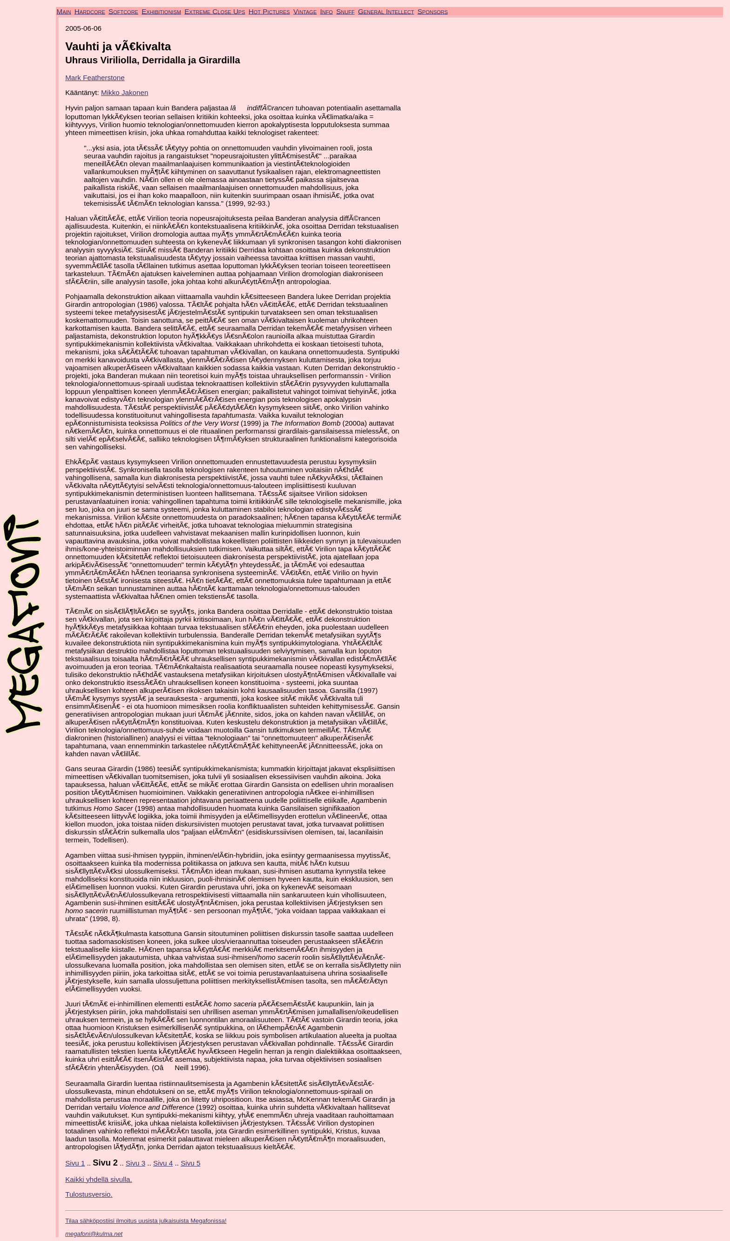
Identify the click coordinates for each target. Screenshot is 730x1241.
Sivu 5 (190, 1163)
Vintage (305, 11)
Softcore (123, 11)
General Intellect (386, 11)
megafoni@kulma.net (93, 1233)
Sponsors (433, 11)
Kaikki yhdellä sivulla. (98, 1179)
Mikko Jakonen (124, 92)
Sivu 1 (75, 1163)
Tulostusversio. (89, 1194)
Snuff (345, 11)
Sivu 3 (135, 1163)
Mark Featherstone (94, 77)
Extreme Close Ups (214, 11)
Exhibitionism (161, 11)
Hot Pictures (269, 11)
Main (64, 11)
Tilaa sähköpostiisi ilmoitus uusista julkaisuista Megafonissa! (145, 1220)
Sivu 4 (163, 1163)
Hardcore (89, 11)
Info (326, 11)
